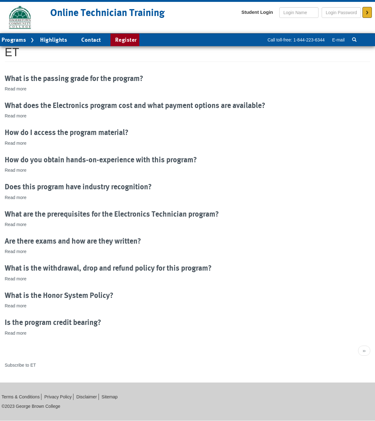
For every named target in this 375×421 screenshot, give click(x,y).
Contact (91, 39)
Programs (18, 40)
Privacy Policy (58, 396)
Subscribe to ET (20, 365)
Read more (15, 88)
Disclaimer (86, 396)
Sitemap (110, 396)
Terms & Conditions (21, 396)
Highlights (53, 39)
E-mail (338, 39)
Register (126, 39)
